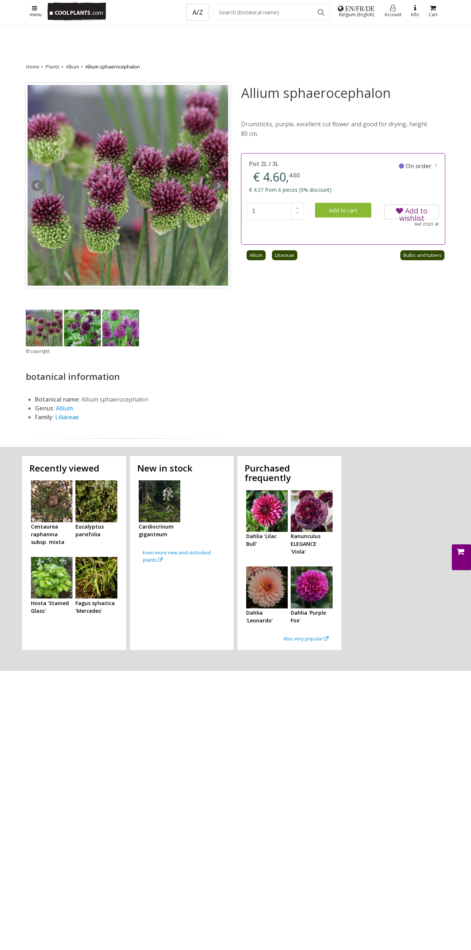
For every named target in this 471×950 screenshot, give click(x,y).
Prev (37, 185)
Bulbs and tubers (422, 255)
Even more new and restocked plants (177, 556)
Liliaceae (284, 255)
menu (36, 12)
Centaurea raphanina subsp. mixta (47, 534)
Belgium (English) (356, 12)
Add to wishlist (412, 212)
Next (218, 185)
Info (415, 11)
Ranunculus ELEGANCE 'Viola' (306, 544)
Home (32, 66)
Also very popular (306, 638)
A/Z (197, 12)
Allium (72, 66)
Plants (53, 66)
